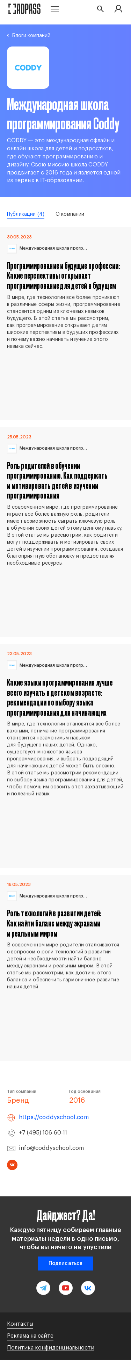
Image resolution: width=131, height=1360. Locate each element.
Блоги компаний (31, 35)
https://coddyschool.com (54, 1117)
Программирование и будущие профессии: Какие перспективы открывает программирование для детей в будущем (63, 275)
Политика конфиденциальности (50, 1348)
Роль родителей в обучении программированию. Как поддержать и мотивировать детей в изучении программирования (57, 480)
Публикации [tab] (25, 214)
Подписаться (66, 1263)
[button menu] (55, 8)
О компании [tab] (70, 214)
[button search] (100, 8)
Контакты (20, 1324)
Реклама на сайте (30, 1336)
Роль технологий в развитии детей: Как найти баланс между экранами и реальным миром (54, 923)
